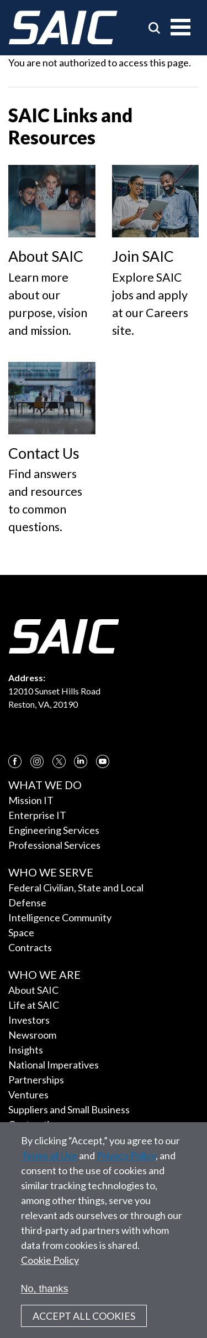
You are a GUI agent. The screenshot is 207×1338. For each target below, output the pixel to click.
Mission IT (31, 800)
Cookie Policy (50, 1273)
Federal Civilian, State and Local (76, 887)
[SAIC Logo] (63, 28)
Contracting (34, 1124)
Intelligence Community (60, 917)
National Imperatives (53, 1065)
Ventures (28, 1094)
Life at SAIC (33, 1005)
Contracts (30, 947)
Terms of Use (49, 1169)
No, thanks (44, 1302)
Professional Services (54, 845)
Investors (29, 1020)
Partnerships (36, 1079)
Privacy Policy (126, 1169)
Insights (25, 1050)
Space (21, 932)
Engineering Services (53, 830)
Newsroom (32, 1035)
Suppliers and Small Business (69, 1109)
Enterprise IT (37, 815)
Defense (27, 902)
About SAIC (33, 990)
